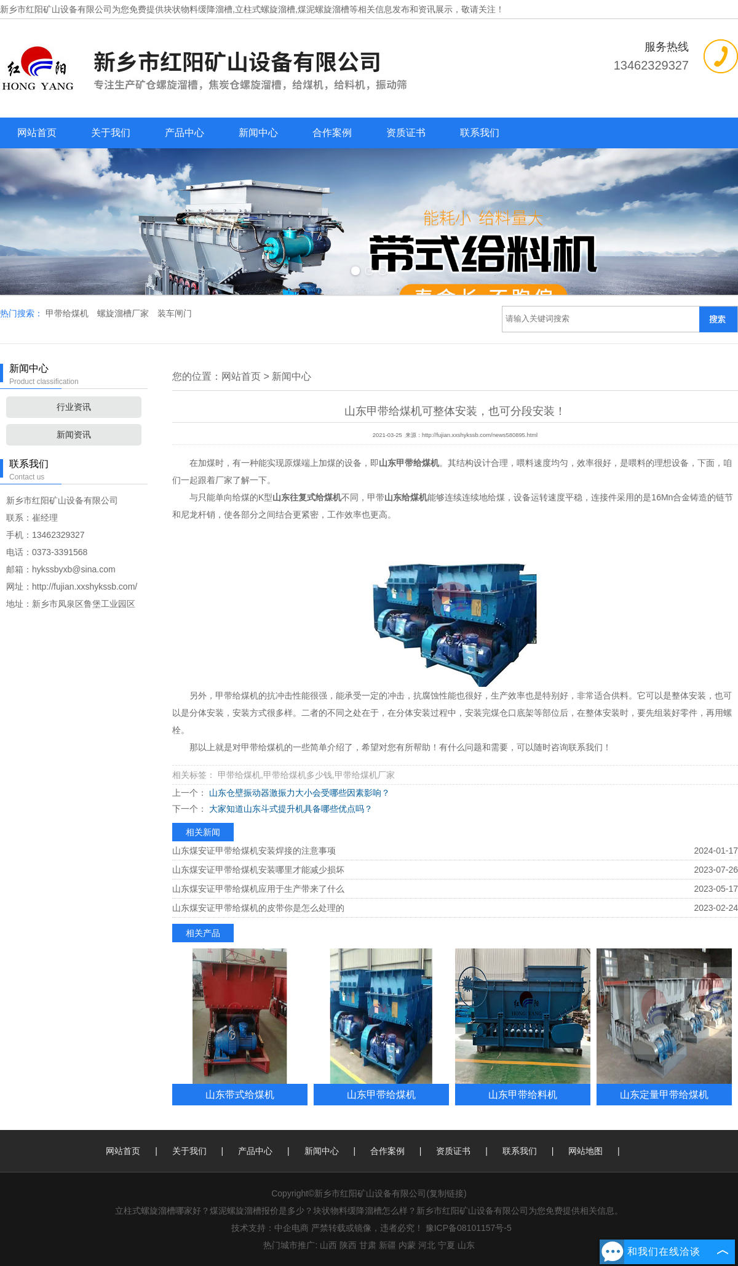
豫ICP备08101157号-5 (469, 1228)
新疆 (387, 1245)
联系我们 (479, 132)
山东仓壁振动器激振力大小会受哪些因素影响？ (298, 793)
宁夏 (446, 1245)
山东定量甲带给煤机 (664, 1094)
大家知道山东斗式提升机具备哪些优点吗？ (290, 809)
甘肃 (367, 1245)
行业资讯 (74, 407)
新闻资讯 (74, 434)
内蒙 (407, 1245)
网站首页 (37, 132)
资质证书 (406, 132)
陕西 (348, 1245)
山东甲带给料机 (522, 1094)
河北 (426, 1245)
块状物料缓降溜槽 (198, 9)
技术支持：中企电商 (270, 1228)
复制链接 (446, 1193)
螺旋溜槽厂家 (124, 313)
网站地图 (585, 1151)
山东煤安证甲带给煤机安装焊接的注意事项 (254, 850)
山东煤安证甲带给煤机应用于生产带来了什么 (258, 889)
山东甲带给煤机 (381, 1094)
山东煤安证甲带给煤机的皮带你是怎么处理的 (258, 908)
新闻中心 (258, 132)
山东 (466, 1245)
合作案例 (332, 132)
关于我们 (110, 132)
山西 (328, 1245)
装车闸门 (174, 313)
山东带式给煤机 (239, 1094)
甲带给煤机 (68, 313)
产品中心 (184, 132)
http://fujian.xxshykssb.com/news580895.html (480, 435)
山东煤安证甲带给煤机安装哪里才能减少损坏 (258, 870)
